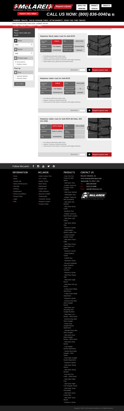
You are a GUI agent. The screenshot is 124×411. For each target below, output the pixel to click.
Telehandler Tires (70, 195)
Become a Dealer (44, 194)
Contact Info (17, 181)
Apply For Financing (82, 7)
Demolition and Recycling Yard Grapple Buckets (69, 310)
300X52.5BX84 (21, 76)
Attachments (56, 20)
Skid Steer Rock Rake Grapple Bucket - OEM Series (70, 337)
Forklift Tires (34, 25)
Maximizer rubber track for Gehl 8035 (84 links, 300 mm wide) (61, 120)
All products (20, 62)
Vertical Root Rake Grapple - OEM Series (70, 353)
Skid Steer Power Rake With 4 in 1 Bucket (70, 246)
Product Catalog (94, 7)
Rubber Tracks (20, 20)
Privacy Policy (18, 196)
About (15, 178)
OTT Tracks (43, 178)
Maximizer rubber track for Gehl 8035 (55, 78)
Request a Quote (63, 6)
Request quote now (97, 70)
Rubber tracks (21, 64)
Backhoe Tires (69, 211)
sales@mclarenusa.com (94, 189)
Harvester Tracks (70, 260)
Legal (15, 199)
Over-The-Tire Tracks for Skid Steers (69, 178)
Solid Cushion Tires (38, 20)
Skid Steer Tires (69, 183)
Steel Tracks (19, 25)
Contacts (106, 6)
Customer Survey (44, 199)
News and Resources (20, 184)
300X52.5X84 (21, 78)
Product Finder (22, 23)
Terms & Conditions (19, 194)
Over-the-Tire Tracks (74, 20)
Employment (17, 191)
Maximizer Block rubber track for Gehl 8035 (57, 36)
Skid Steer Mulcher (70, 192)
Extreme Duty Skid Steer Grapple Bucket (70, 303)
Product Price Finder (28, 14)
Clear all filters (20, 84)
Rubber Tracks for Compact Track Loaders (70, 187)
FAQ (14, 201)
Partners (16, 189)
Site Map (16, 186)
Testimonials (43, 196)
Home (14, 23)
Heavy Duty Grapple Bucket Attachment (69, 326)
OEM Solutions (44, 191)
